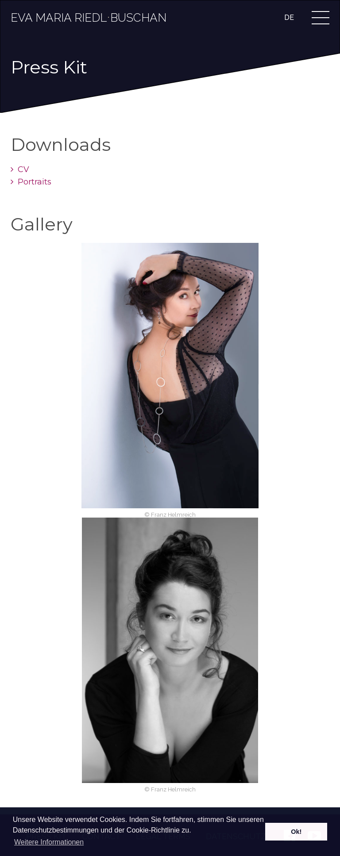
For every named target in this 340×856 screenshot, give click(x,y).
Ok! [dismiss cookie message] (296, 831)
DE (289, 17)
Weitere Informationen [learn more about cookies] (49, 842)
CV (20, 169)
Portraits (31, 182)
